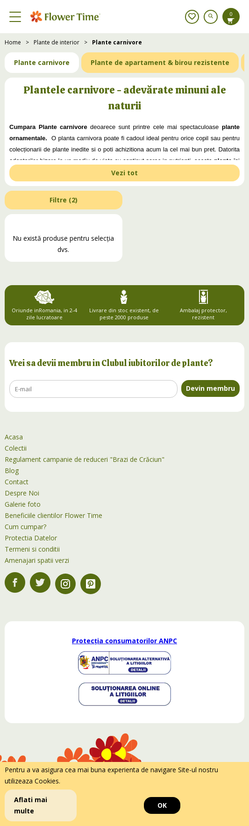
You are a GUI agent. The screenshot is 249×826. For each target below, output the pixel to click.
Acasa (14, 436)
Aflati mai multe (30, 805)
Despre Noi (22, 492)
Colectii (16, 448)
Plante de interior (56, 42)
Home (13, 42)
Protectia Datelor (31, 537)
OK (162, 805)
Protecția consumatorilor (124, 640)
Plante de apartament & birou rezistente (160, 62)
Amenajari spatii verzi (37, 560)
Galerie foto (23, 504)
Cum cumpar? (25, 526)
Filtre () (64, 199)
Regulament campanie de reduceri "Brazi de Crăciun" (84, 459)
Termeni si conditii (32, 549)
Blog (12, 470)
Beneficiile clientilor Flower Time (53, 515)
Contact (16, 481)
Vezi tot (124, 172)
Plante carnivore (117, 42)
